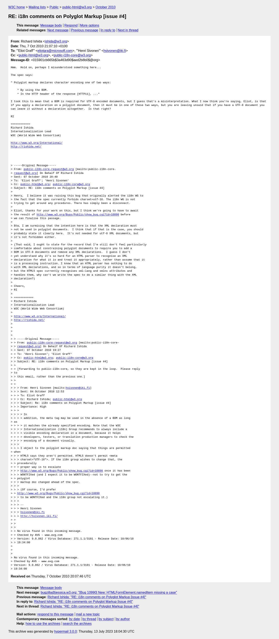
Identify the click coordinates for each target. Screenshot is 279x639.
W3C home (16, 7)
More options (89, 25)
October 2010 (105, 7)
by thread (89, 619)
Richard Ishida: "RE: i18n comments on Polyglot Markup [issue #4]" (96, 597)
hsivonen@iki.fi (115, 50)
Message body (51, 25)
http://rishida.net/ (26, 147)
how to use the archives (43, 623)
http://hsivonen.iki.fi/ (39, 516)
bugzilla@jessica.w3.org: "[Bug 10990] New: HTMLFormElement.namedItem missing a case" (109, 592)
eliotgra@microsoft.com (54, 50)
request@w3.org (25, 173)
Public (54, 7)
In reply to (108, 30)
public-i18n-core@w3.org (72, 55)
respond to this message (55, 614)
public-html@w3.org (77, 7)
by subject (106, 619)
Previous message (84, 30)
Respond (71, 25)
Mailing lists (37, 7)
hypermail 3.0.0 (65, 631)
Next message (58, 30)
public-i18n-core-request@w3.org (49, 169)
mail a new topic (88, 614)
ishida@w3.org (56, 41)
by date (74, 619)
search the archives (77, 623)
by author (123, 619)
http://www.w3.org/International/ (37, 143)
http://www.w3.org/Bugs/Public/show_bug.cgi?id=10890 (78, 215)
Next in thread (128, 30)
